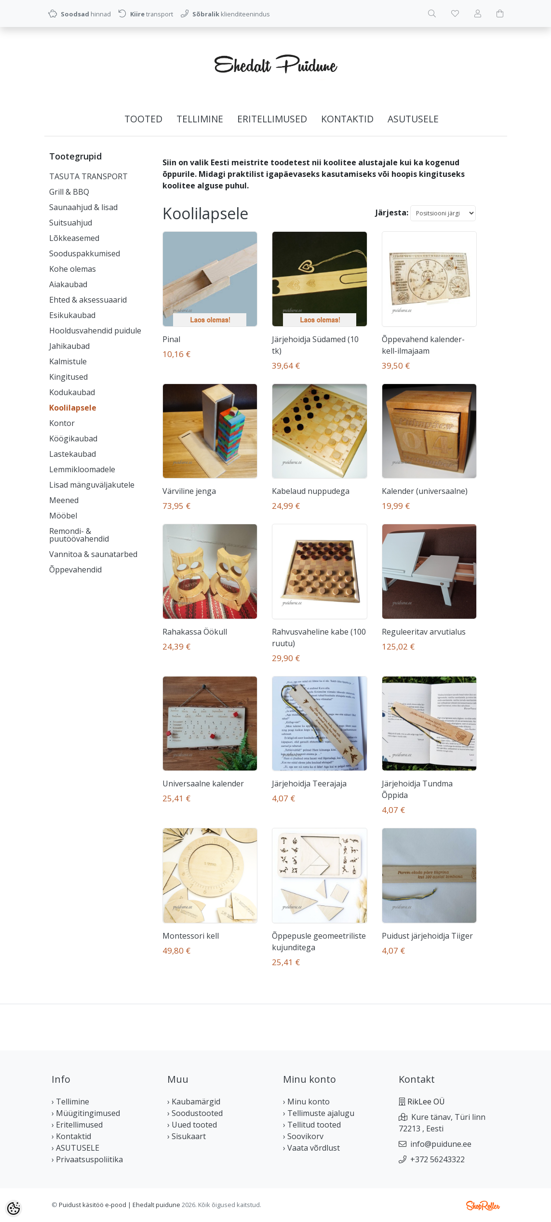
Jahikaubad (69, 346)
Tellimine (199, 118)
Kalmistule (68, 361)
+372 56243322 (437, 1159)
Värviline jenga (189, 491)
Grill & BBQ (69, 191)
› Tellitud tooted (312, 1124)
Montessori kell (190, 935)
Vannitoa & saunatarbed (93, 554)
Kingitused (68, 377)
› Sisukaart (186, 1136)
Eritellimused (272, 118)
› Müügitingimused (86, 1113)
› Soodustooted (195, 1113)
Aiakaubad (68, 284)
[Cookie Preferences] (13, 1208)
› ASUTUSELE (75, 1147)
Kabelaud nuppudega (310, 491)
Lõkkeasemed (74, 238)
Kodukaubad (72, 392)
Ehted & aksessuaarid (88, 299)
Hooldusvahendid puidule (95, 330)
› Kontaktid (71, 1136)
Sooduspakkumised (84, 253)
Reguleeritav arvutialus (424, 631)
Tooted (143, 118)
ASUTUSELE (413, 118)
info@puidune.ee (440, 1144)
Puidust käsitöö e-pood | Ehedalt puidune (119, 1204)
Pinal (171, 339)
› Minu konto (306, 1101)
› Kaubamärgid (193, 1101)
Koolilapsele (72, 407)
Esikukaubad (72, 315)
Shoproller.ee (483, 1205)
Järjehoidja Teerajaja (309, 783)
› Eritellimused (77, 1124)
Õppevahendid (75, 569)
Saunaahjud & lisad (83, 207)
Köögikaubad (73, 438)
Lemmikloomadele (82, 469)
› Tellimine (70, 1101)
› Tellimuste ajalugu (318, 1113)
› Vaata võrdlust (311, 1147)
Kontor (62, 423)
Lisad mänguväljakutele (91, 484)
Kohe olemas (72, 269)
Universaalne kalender (203, 783)
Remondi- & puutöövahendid (79, 535)
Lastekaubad (72, 454)
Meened (64, 500)
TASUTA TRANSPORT (88, 176)
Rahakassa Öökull (194, 631)
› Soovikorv (303, 1136)
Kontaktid (347, 118)
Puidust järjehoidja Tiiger (427, 935)
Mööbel (63, 515)
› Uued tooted (192, 1124)
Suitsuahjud (70, 222)
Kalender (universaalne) (425, 491)
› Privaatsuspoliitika (87, 1159)
